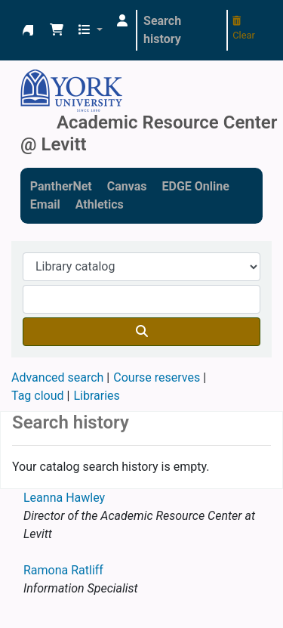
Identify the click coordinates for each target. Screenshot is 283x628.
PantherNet (61, 186)
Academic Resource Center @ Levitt (28, 30)
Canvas (127, 186)
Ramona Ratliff (63, 570)
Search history (162, 30)
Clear (243, 29)
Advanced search (57, 377)
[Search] (141, 331)
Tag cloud (37, 395)
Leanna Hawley (64, 497)
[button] (56, 30)
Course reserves (156, 377)
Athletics (99, 204)
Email (45, 204)
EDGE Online (195, 186)
